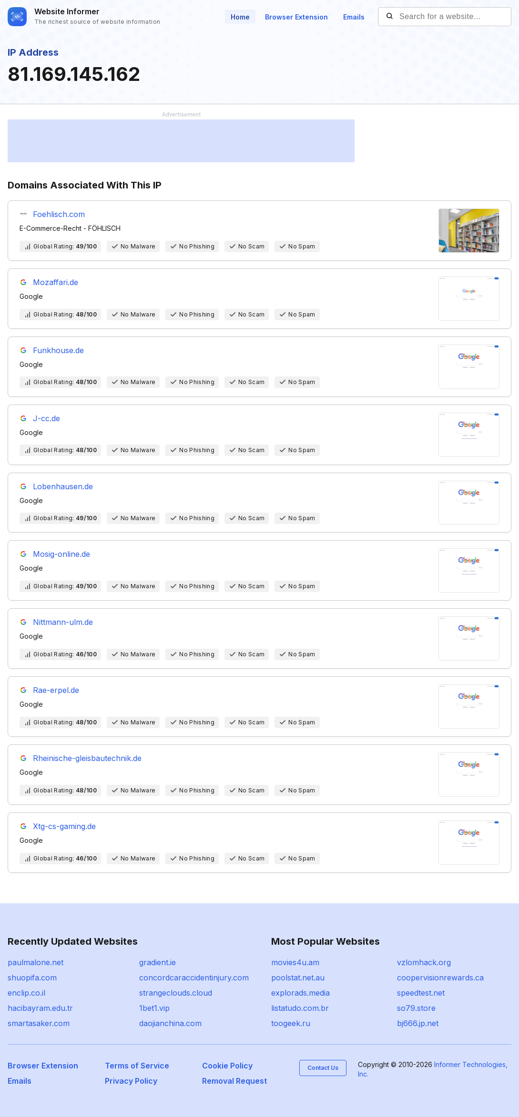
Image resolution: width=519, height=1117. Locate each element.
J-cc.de (46, 418)
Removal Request (234, 1081)
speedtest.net (421, 993)
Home (240, 17)
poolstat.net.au (298, 977)
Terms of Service (137, 1065)
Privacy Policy (131, 1081)
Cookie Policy (227, 1065)
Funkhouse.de (58, 350)
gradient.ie (157, 962)
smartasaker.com (39, 1023)
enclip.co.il (26, 993)
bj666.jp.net (417, 1023)
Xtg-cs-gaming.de (64, 826)
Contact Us (322, 1067)
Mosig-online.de (61, 554)
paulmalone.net (35, 962)
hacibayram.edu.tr (40, 1008)
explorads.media (300, 993)
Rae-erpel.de (56, 690)
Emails (354, 17)
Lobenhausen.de (63, 486)
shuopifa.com (32, 977)
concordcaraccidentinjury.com (194, 977)
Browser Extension (296, 17)
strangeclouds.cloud (175, 993)
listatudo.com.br (300, 1008)
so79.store (416, 1008)
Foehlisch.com (59, 214)
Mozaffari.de (55, 282)
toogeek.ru (290, 1023)
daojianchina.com (170, 1023)
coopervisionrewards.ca (440, 977)
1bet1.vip (154, 1008)
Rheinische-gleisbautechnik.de (87, 758)
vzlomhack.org (424, 962)
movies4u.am (295, 962)
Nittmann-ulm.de (63, 622)
